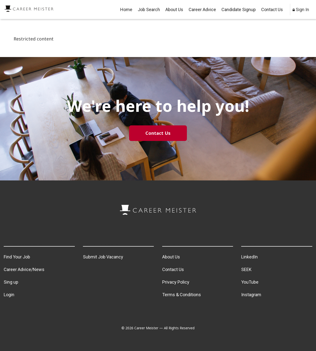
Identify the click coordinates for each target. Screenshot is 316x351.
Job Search (149, 9)
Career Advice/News (24, 269)
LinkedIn (249, 256)
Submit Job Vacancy (103, 256)
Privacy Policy (175, 282)
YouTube (249, 282)
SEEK (246, 269)
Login (9, 294)
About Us (174, 9)
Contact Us (272, 9)
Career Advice (202, 9)
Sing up (11, 282)
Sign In (301, 9)
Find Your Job (17, 256)
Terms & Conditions (181, 294)
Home (126, 9)
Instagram (251, 294)
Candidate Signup (238, 9)
